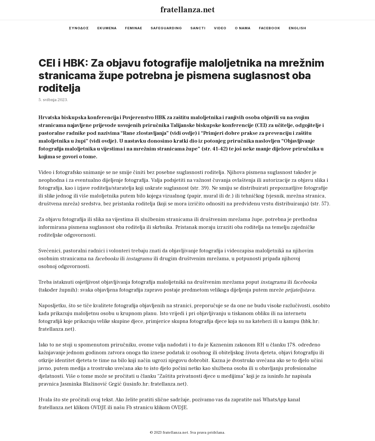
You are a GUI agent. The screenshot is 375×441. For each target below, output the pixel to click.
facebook (269, 28)
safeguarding (166, 28)
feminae (133, 28)
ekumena (107, 28)
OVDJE (98, 407)
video (220, 28)
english (297, 28)
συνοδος (79, 28)
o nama (243, 28)
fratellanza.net (187, 10)
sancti (198, 28)
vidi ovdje (183, 133)
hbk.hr (310, 321)
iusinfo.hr (136, 384)
